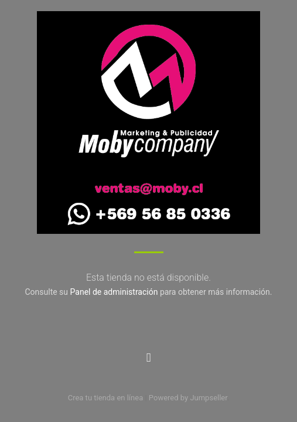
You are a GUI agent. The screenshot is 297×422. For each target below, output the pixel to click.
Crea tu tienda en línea (106, 397)
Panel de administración (114, 292)
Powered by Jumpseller (188, 397)
